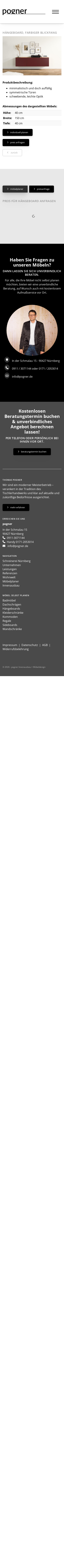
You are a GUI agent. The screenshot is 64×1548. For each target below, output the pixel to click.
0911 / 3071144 (21, 368)
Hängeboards (11, 608)
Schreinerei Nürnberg (17, 561)
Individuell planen (19, 132)
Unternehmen (12, 565)
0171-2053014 (25, 542)
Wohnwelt (9, 577)
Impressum (10, 645)
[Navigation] (55, 11)
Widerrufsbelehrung (16, 649)
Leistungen (10, 569)
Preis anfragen (17, 142)
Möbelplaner (16, 189)
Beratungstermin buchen (33, 451)
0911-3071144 (16, 538)
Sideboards (10, 625)
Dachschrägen (12, 604)
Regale (7, 621)
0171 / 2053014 (48, 368)
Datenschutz (30, 645)
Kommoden (10, 617)
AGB (45, 645)
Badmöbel (9, 600)
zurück (14, 152)
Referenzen (10, 573)
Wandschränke (12, 629)
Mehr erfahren (17, 507)
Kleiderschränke (13, 613)
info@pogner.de (22, 376)
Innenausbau (11, 585)
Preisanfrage (43, 189)
